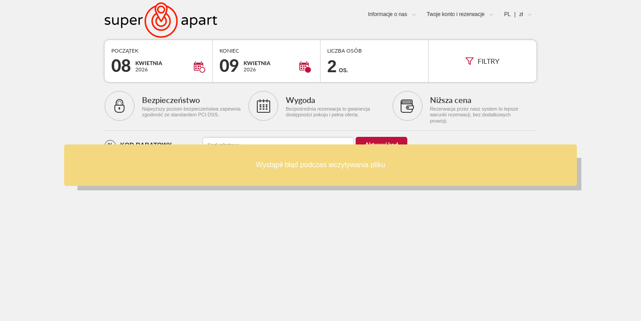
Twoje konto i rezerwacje (455, 14)
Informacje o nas (387, 14)
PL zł (513, 14)
